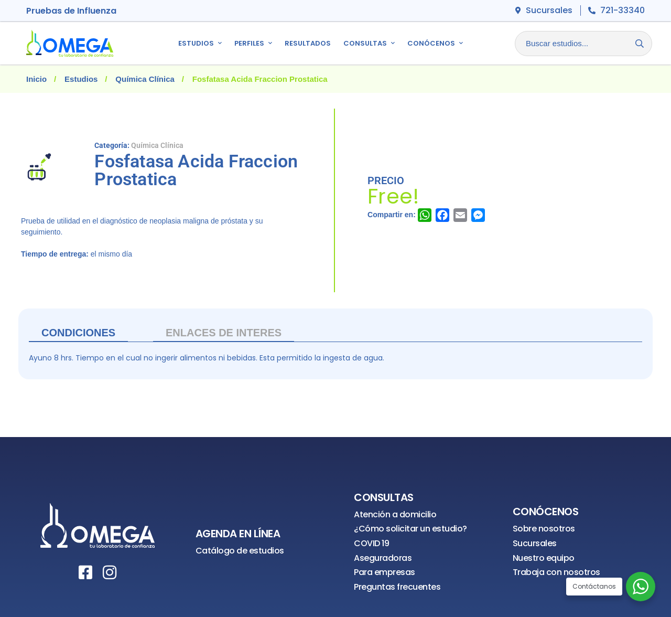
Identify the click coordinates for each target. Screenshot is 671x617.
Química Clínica (145, 79)
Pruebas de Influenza (71, 11)
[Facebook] (85, 572)
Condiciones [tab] (78, 332)
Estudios (81, 79)
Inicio (36, 79)
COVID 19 (371, 543)
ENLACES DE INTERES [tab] (224, 332)
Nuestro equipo (544, 558)
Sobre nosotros (544, 529)
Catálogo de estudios (240, 551)
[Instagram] (110, 572)
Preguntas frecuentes (397, 587)
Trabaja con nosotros (556, 572)
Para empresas (384, 572)
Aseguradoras (383, 558)
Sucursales (535, 543)
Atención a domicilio (395, 514)
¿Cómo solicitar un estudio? (410, 529)
